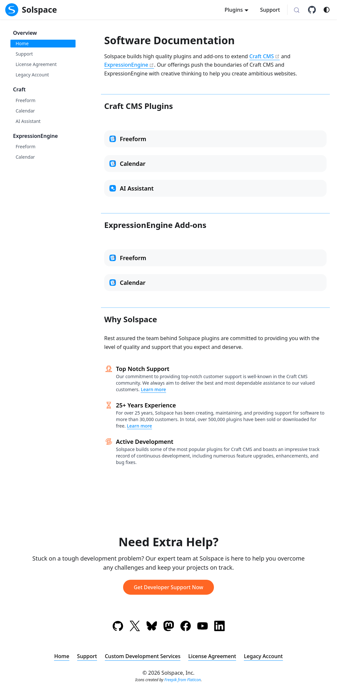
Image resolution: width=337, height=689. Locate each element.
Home (22, 43)
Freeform (25, 100)
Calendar (25, 111)
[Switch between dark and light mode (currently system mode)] (326, 10)
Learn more (153, 389)
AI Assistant (28, 121)
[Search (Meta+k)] (296, 10)
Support (270, 9)
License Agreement (36, 64)
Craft (19, 89)
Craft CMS (261, 56)
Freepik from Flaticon (182, 679)
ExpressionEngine (35, 135)
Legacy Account (32, 75)
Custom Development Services (142, 656)
